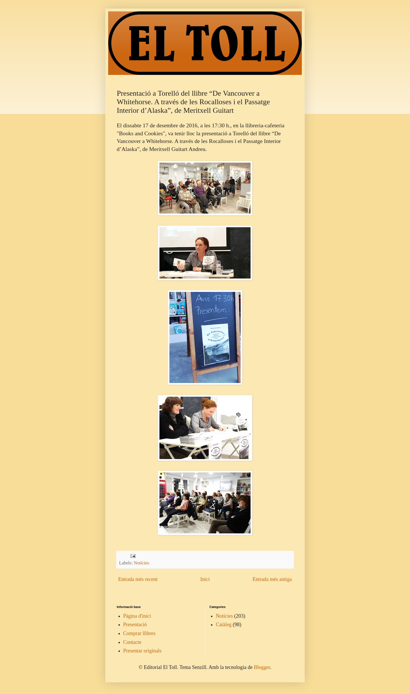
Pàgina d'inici (137, 616)
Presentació (135, 624)
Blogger (262, 667)
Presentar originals (142, 651)
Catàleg (223, 624)
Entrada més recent (137, 579)
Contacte (132, 642)
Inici (205, 579)
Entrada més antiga (272, 579)
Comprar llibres (139, 633)
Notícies (141, 563)
